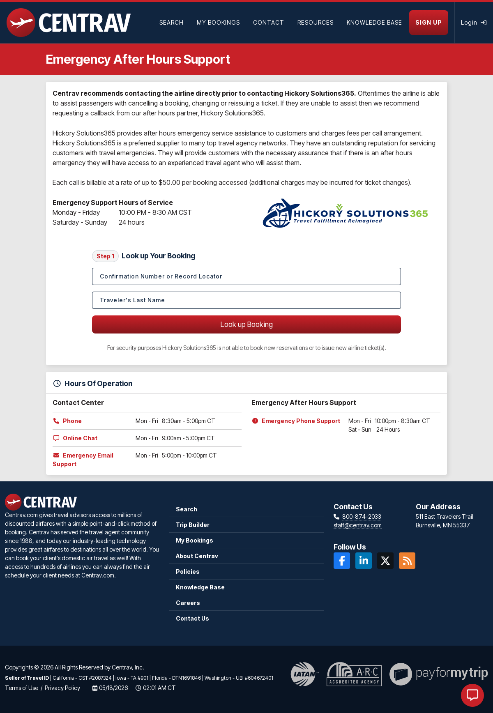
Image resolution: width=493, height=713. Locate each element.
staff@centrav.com (358, 525)
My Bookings (194, 540)
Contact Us (192, 618)
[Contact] (268, 22)
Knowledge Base (200, 587)
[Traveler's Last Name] (246, 300)
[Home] (69, 22)
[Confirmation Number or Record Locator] (246, 276)
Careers (188, 602)
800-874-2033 (361, 516)
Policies (188, 571)
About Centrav (197, 555)
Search (186, 509)
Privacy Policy (62, 687)
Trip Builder (193, 524)
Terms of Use (21, 687)
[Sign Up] (431, 22)
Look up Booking (247, 324)
